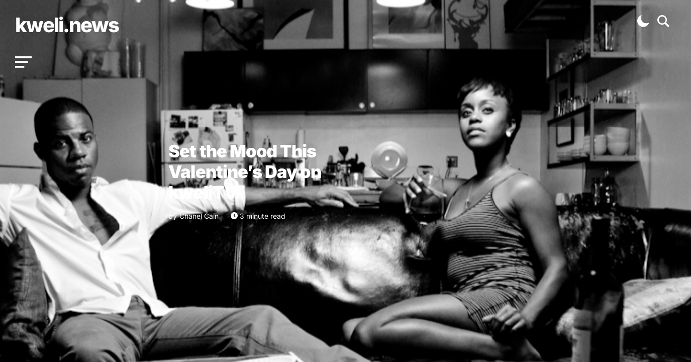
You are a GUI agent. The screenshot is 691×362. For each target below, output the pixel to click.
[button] (23, 62)
